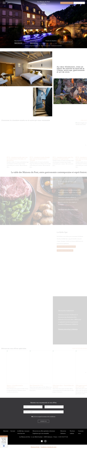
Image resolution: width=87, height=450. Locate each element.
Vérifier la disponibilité (66, 42)
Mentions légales (35, 447)
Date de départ (33, 41)
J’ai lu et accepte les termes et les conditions (43, 416)
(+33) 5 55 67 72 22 (63, 437)
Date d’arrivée (18, 41)
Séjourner (5, 431)
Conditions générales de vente (48, 447)
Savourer (12, 431)
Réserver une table (79, 3)
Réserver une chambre (66, 3)
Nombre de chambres (51, 41)
